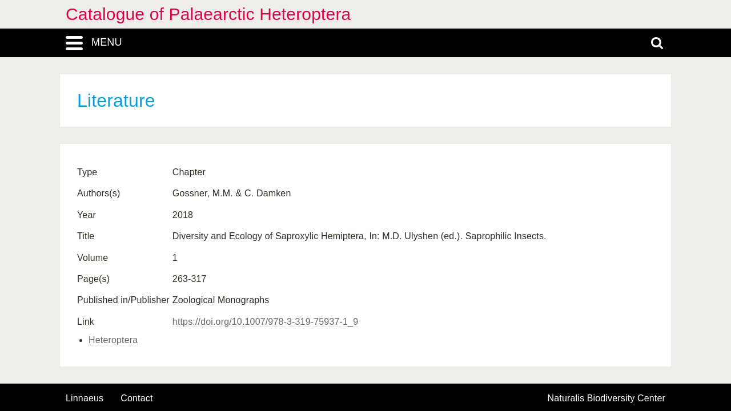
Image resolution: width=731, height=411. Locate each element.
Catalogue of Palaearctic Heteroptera (208, 14)
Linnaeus (84, 398)
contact (136, 398)
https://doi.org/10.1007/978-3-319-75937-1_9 (265, 322)
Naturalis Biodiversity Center (607, 398)
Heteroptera (113, 340)
